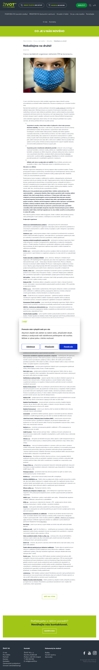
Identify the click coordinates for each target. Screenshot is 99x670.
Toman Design (92, 661)
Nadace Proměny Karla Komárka (32, 579)
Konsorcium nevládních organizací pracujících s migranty (40, 355)
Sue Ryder (26, 524)
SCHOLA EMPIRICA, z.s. (30, 479)
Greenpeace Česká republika (31, 302)
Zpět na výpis (49, 596)
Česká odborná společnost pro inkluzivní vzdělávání (38, 547)
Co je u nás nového (77, 14)
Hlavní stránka (27, 41)
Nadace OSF (27, 397)
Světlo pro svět (27, 529)
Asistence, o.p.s (27, 233)
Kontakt (27, 648)
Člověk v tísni (27, 270)
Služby (47, 653)
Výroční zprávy (50, 655)
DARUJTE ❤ (81, 5)
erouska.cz (48, 156)
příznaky (68, 154)
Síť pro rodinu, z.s (28, 488)
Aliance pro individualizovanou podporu (35, 224)
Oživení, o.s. (26, 438)
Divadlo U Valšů (62, 14)
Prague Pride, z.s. (28, 465)
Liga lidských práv (28, 366)
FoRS (24, 295)
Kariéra (5, 659)
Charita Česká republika (30, 313)
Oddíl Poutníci (27, 432)
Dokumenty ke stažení (53, 648)
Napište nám (49, 631)
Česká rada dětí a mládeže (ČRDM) (33, 257)
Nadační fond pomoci (29, 409)
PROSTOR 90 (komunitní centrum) (42, 14)
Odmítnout (30, 347)
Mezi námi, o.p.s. (28, 371)
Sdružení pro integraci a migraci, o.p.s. (34, 490)
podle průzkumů (61, 108)
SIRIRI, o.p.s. (26, 497)
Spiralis (25, 507)
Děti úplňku (26, 277)
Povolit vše (68, 347)
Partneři (6, 657)
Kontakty (52, 22)
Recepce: (57, 5)
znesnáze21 (26, 413)
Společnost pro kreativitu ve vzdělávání (35, 513)
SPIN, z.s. (25, 502)
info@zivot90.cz (31, 661)
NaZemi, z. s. (26, 427)
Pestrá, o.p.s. (27, 556)
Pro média (6, 655)
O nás (45, 22)
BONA (25, 251)
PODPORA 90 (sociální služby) (16, 14)
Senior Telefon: (31, 5)
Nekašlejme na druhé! (60, 41)
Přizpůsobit (49, 347)
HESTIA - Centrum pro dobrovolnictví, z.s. (35, 307)
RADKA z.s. (26, 476)
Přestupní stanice (28, 471)
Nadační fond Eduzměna (30, 402)
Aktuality (49, 41)
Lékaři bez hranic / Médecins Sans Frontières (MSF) (38, 418)
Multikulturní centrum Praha (31, 378)
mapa (38, 657)
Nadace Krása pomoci (29, 386)
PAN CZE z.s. (27, 445)
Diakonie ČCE (27, 282)
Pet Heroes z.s (27, 456)
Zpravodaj (48, 657)
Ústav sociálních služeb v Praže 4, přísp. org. (36, 536)
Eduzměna (43, 521)
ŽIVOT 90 (26, 50)
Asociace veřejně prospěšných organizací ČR (36, 240)
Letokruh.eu (26, 573)
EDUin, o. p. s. (27, 288)
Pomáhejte (90, 14)
